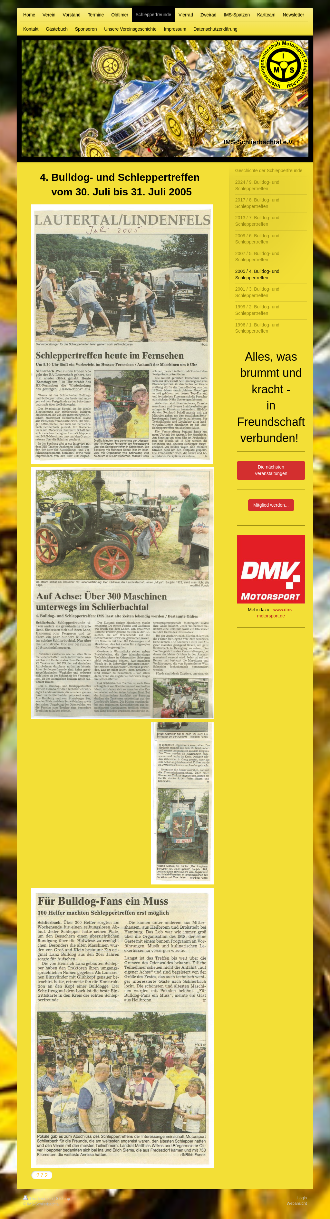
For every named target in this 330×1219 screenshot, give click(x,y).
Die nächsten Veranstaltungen (271, 470)
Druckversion (38, 1198)
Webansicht (297, 1203)
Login (302, 1198)
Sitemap (63, 1198)
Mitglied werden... (271, 505)
